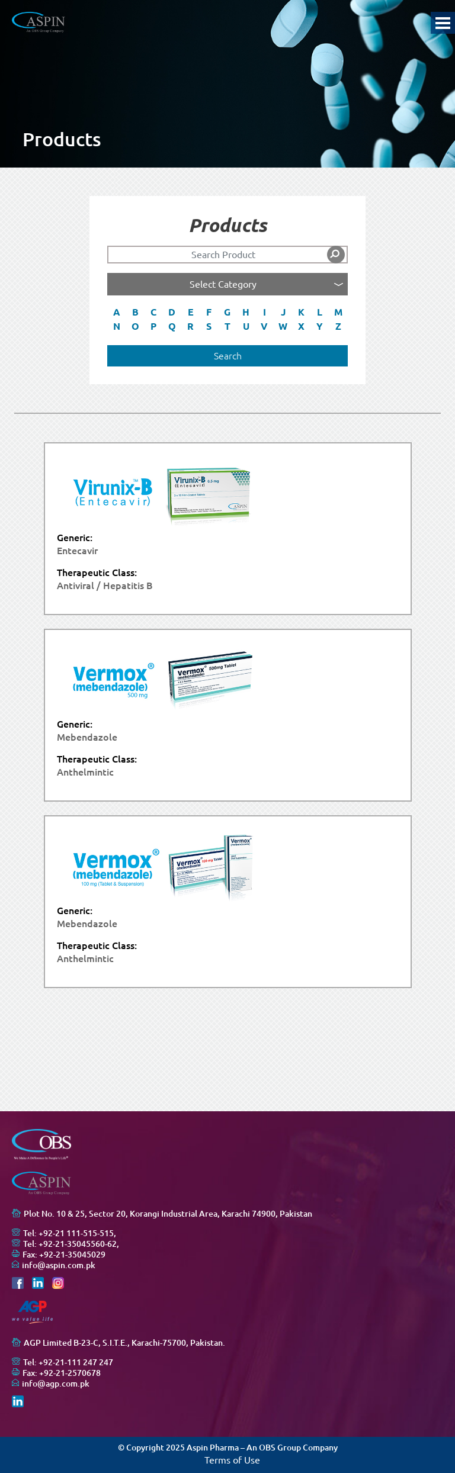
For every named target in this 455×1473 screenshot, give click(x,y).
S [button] (209, 326)
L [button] (319, 312)
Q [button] (172, 326)
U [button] (246, 326)
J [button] (283, 312)
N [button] (116, 326)
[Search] (227, 254)
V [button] (264, 326)
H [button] (245, 312)
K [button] (301, 312)
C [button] (153, 312)
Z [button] (338, 326)
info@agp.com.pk (55, 1383)
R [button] (190, 326)
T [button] (227, 326)
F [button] (209, 312)
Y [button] (319, 326)
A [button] (116, 312)
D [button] (171, 312)
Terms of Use (232, 1460)
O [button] (135, 326)
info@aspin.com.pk (58, 1265)
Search (228, 355)
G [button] (227, 312)
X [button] (301, 326)
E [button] (191, 312)
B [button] (135, 312)
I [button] (264, 312)
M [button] (338, 312)
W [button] (282, 326)
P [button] (153, 326)
